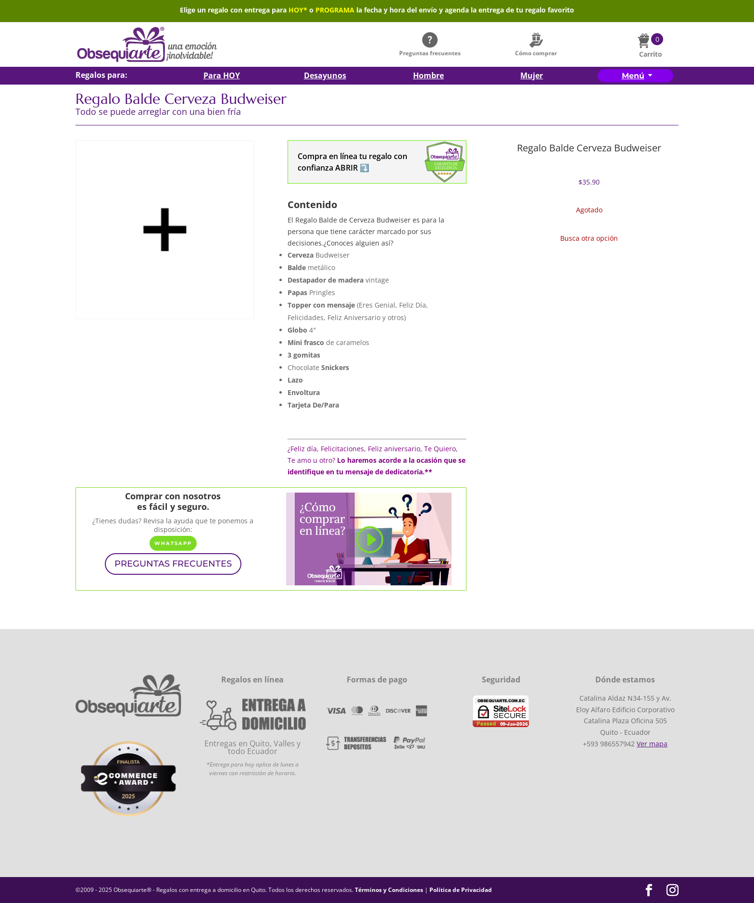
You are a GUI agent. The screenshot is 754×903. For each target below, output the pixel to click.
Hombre (428, 76)
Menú (633, 75)
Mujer (531, 76)
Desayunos (325, 76)
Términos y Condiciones (389, 890)
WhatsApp (173, 543)
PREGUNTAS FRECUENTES (173, 563)
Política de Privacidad (460, 890)
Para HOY (221, 76)
